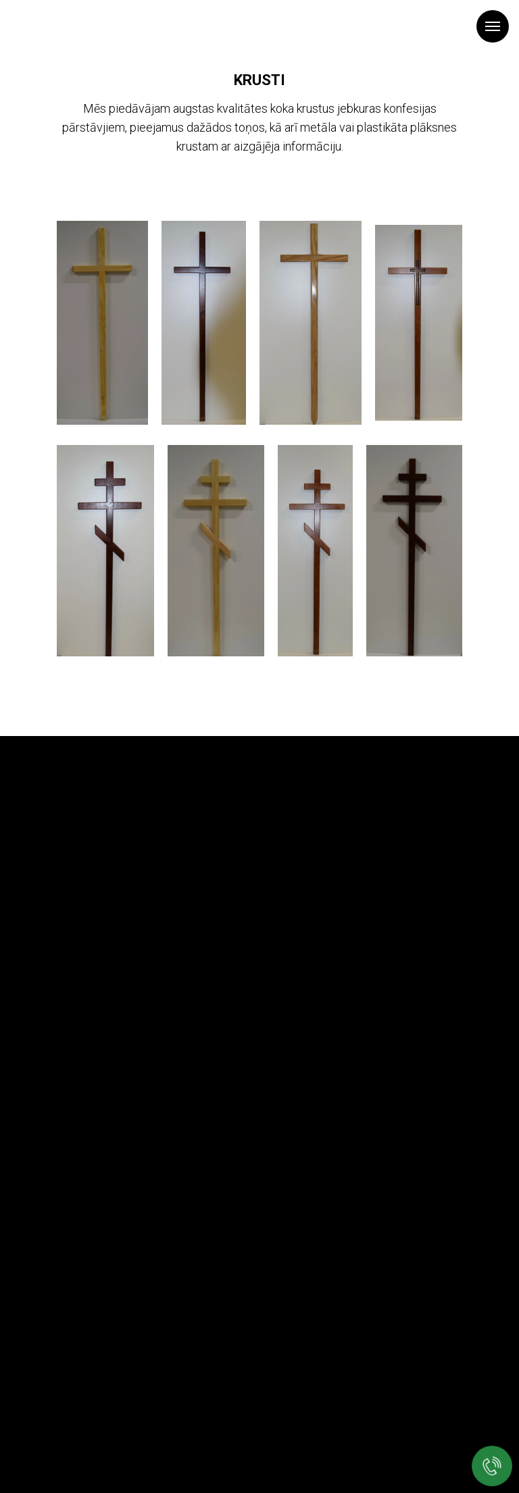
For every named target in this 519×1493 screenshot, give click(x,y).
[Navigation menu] (492, 26)
